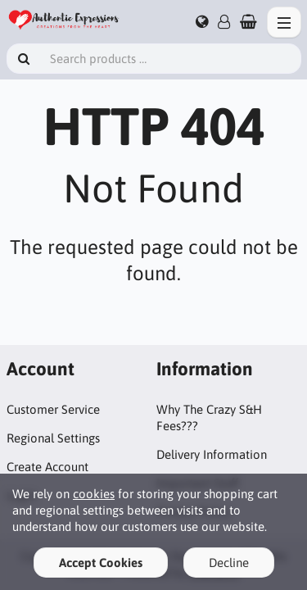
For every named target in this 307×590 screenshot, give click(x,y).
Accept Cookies (100, 563)
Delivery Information (211, 454)
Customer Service (53, 409)
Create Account (47, 467)
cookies (94, 494)
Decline (229, 563)
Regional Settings (53, 438)
